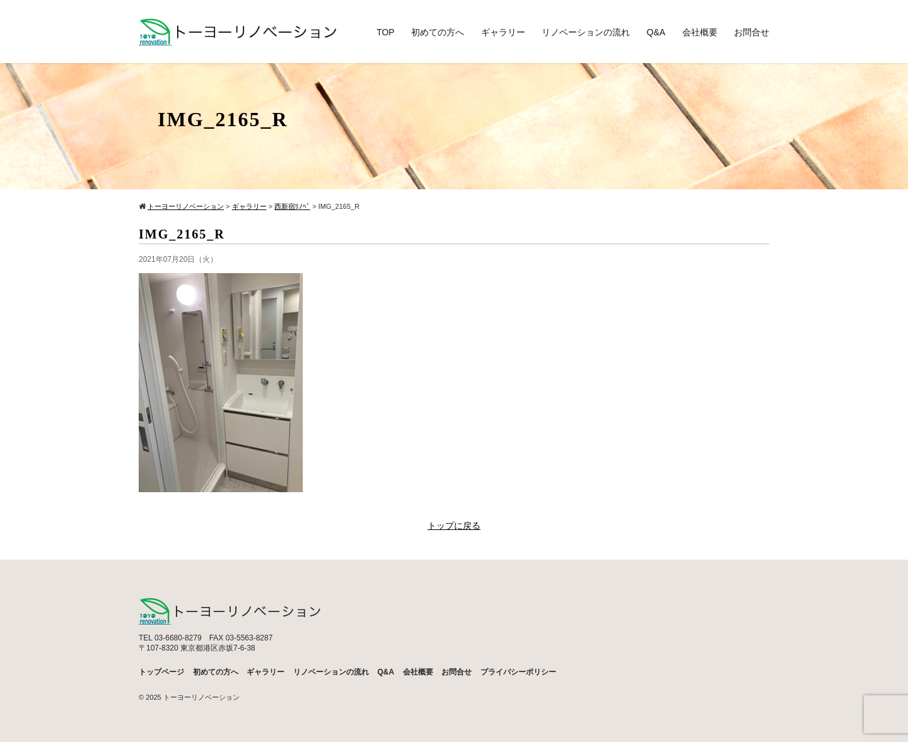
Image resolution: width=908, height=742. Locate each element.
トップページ (161, 672)
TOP (385, 32)
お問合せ (751, 32)
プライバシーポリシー (518, 672)
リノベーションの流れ (586, 32)
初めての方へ (437, 32)
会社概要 (700, 32)
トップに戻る (454, 526)
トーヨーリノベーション (201, 697)
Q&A (656, 32)
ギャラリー (503, 32)
